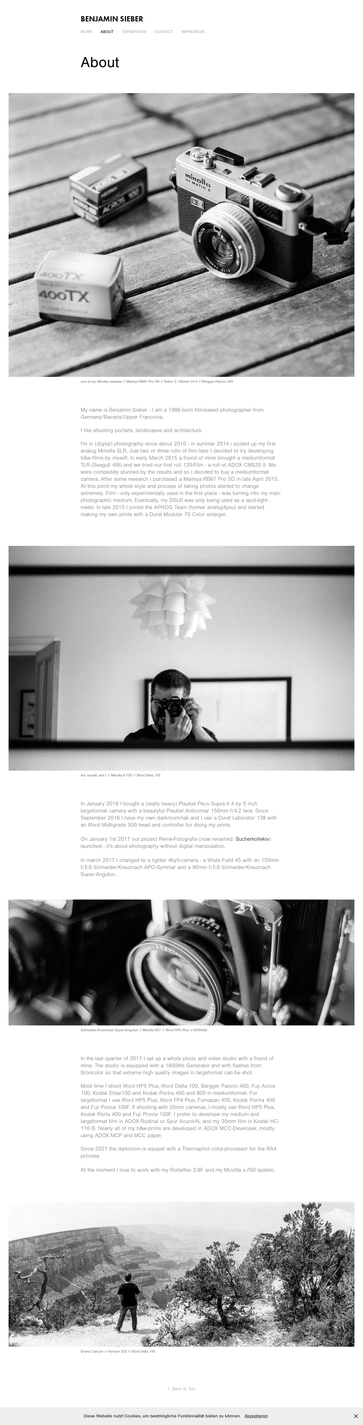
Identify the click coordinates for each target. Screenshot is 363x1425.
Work (86, 32)
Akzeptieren (256, 1416)
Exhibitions (134, 32)
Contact (164, 32)
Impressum (193, 32)
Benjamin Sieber (112, 18)
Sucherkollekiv (252, 839)
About (107, 32)
